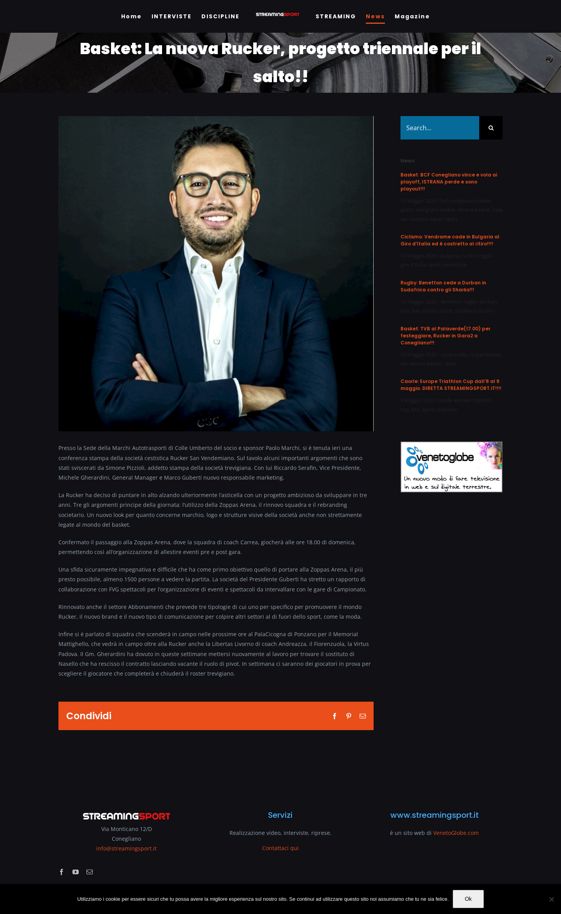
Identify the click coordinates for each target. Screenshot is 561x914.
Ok (468, 899)
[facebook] (61, 872)
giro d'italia (413, 264)
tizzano (486, 310)
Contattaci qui (280, 848)
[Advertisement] (451, 647)
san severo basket (421, 363)
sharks (430, 310)
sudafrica (465, 310)
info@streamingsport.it (126, 848)
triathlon (447, 409)
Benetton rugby (459, 301)
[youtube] (75, 872)
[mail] (89, 872)
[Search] (491, 127)
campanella (454, 354)
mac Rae (410, 310)
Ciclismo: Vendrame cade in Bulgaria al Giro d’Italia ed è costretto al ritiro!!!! (449, 240)
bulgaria (450, 255)
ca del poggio (477, 255)
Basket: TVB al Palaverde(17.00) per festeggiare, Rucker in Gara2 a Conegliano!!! (445, 335)
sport (451, 218)
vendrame (455, 264)
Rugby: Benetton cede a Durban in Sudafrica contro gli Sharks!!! (443, 286)
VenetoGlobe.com (456, 832)
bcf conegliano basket (466, 200)
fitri (415, 409)
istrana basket (473, 209)
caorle (445, 400)
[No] (551, 899)
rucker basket (485, 354)
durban (488, 301)
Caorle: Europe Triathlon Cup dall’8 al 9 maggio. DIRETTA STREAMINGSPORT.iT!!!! (450, 385)
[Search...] (439, 127)
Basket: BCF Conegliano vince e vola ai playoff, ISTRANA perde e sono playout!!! (448, 181)
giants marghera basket (427, 209)
